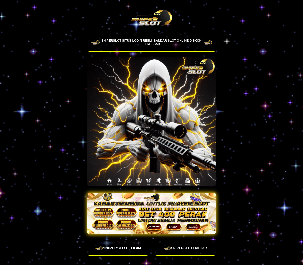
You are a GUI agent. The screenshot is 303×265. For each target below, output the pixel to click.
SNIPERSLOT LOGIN (118, 248)
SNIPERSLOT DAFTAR (185, 248)
